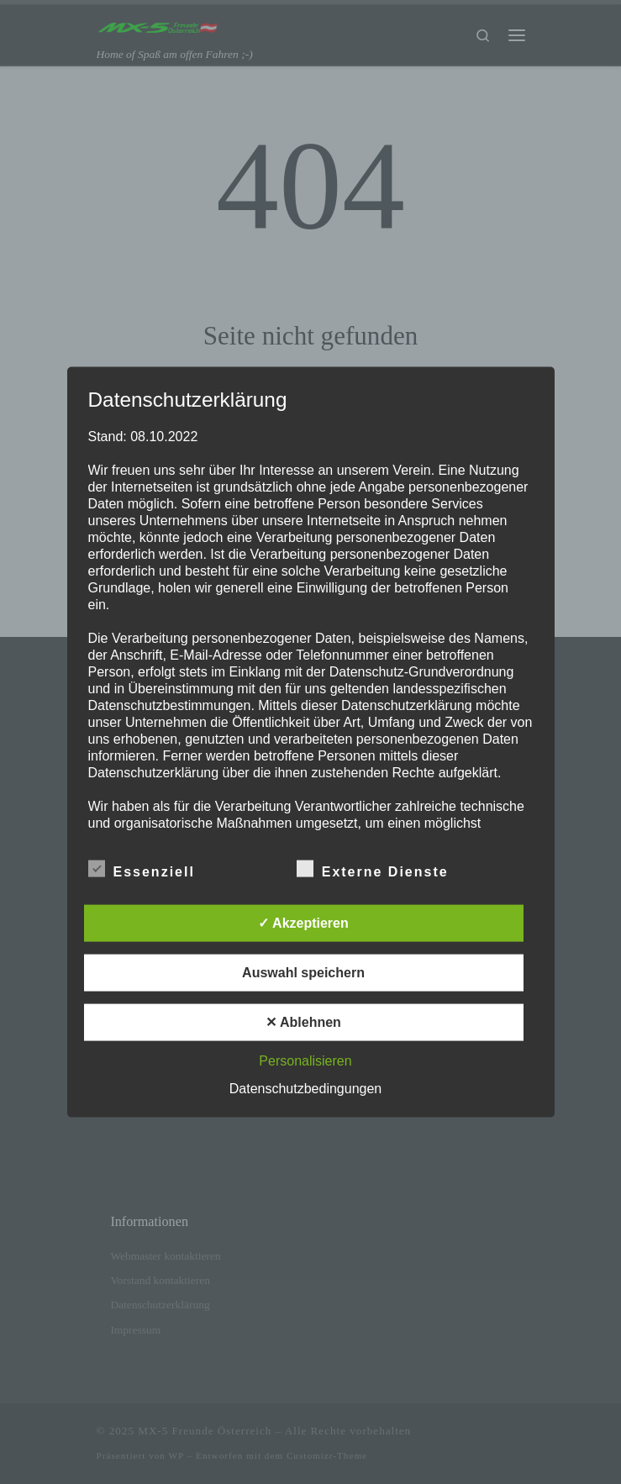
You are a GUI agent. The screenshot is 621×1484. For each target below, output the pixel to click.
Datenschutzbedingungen (305, 1088)
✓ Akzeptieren (303, 922)
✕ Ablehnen (303, 1021)
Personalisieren (305, 1060)
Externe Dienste (373, 868)
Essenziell (141, 868)
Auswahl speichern (303, 972)
